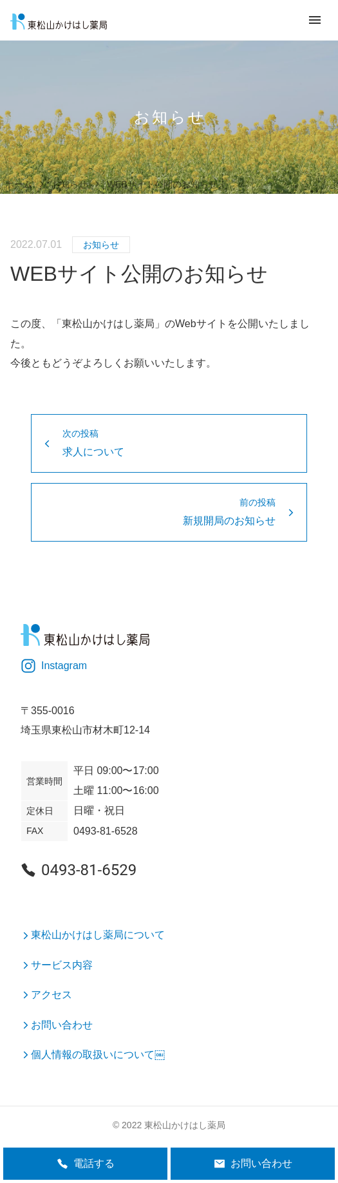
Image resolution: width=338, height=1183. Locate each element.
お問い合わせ (253, 1163)
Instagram (54, 666)
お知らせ (101, 245)
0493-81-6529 (78, 870)
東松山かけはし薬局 (184, 1125)
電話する (86, 1163)
